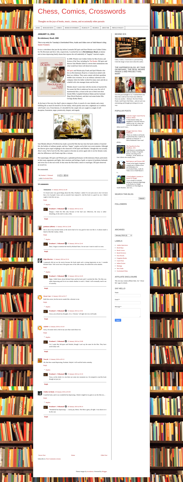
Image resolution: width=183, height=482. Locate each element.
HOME (38, 28)
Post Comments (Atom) (53, 459)
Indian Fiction (121, 263)
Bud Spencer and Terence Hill (135, 161)
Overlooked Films (48, 178)
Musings (119, 266)
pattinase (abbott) (49, 226)
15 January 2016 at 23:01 (75, 311)
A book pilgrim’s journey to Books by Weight (134, 177)
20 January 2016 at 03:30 (62, 392)
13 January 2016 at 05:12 (56, 359)
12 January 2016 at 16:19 (56, 326)
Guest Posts (120, 261)
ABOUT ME (105, 28)
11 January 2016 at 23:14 (61, 259)
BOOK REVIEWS (48, 28)
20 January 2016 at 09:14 (75, 406)
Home (73, 455)
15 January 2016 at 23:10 (75, 374)
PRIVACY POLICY (117, 28)
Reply (45, 200)
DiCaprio (70, 70)
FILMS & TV (85, 28)
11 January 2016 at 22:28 (59, 190)
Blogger (104, 471)
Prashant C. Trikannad (56, 209)
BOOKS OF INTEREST (72, 28)
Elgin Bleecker (48, 259)
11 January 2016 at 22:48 (63, 226)
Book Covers (121, 250)
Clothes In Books (49, 392)
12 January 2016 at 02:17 (59, 296)
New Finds (120, 268)
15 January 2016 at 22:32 (75, 209)
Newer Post (41, 455)
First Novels (120, 255)
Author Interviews (122, 245)
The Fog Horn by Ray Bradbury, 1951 (133, 147)
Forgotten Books (122, 258)
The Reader (93, 61)
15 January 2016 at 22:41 (75, 243)
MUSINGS (96, 28)
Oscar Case (47, 296)
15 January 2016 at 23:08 (75, 341)
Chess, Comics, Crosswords (82, 11)
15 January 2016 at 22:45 (75, 276)
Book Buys (120, 248)
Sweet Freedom (44, 45)
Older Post (104, 455)
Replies (48, 204)
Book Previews (121, 253)
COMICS (59, 28)
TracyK (45, 359)
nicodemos (90, 471)
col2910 (45, 326)
